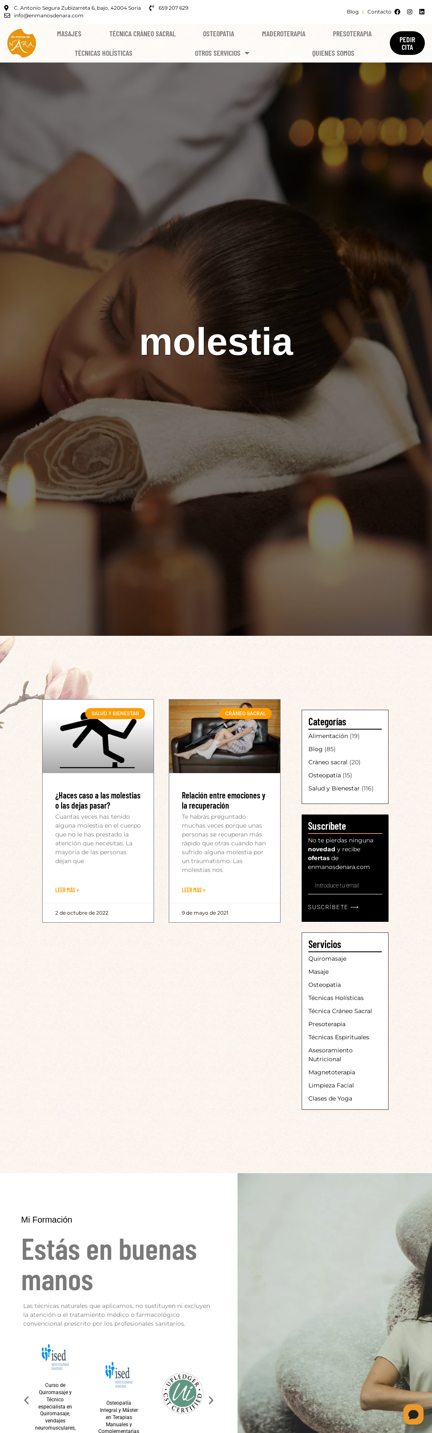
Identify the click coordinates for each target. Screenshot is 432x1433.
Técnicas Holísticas (103, 52)
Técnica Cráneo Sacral (142, 33)
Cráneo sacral (328, 762)
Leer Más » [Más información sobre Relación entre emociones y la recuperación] (193, 890)
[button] (26, 1400)
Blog (315, 749)
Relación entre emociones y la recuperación (223, 800)
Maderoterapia (283, 33)
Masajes (69, 33)
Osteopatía (324, 775)
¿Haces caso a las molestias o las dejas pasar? (97, 800)
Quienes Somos (333, 52)
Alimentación (328, 736)
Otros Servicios (222, 53)
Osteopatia (218, 33)
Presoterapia (352, 33)
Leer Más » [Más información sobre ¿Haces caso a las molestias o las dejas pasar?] (67, 890)
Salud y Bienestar (334, 788)
